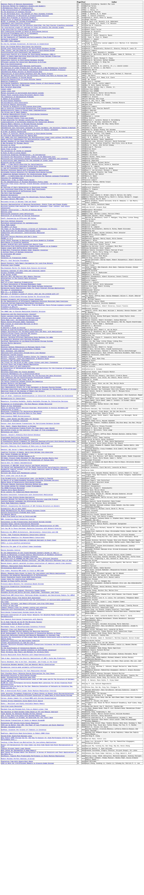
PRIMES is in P (7, 278)
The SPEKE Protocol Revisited (12, 570)
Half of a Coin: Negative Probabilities (17, 329)
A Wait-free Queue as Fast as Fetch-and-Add (18, 603)
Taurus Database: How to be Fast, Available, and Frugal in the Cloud (29, 773)
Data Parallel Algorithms (11, 101)
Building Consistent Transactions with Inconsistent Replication (27, 577)
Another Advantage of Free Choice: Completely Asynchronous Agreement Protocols (33, 81)
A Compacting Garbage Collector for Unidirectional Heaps (24, 202)
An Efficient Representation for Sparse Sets (19, 157)
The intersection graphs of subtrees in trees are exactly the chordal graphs (32, 31)
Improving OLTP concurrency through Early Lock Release (23, 411)
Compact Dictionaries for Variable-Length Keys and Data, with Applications (31, 386)
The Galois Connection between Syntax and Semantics (22, 445)
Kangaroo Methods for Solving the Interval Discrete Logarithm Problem (29, 583)
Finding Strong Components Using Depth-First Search (22, 820)
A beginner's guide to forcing (13, 382)
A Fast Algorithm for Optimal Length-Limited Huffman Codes (25, 139)
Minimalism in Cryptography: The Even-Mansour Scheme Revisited (26, 471)
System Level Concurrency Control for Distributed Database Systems (28, 56)
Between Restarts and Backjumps (13, 447)
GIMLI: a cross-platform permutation (15, 634)
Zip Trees (5, 703)
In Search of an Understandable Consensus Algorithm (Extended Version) (30, 561)
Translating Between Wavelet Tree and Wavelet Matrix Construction (28, 777)
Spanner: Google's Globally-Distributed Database (20, 507)
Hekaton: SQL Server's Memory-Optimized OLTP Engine (22, 525)
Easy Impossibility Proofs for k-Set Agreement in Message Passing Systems (31, 451)
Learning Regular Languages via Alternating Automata (22, 585)
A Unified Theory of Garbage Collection (17, 293)
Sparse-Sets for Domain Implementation (16, 540)
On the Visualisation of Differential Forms (18, 222)
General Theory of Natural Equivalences (17, 4)
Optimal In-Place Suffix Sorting (14, 679)
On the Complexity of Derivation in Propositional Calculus (25, 18)
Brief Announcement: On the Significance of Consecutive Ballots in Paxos (30, 740)
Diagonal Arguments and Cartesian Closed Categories (22, 349)
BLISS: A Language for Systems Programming (18, 25)
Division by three (8, 168)
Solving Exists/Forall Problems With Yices (18, 598)
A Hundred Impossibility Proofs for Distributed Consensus (24, 132)
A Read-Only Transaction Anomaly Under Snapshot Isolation (24, 291)
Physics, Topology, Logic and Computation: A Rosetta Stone (25, 418)
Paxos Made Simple (8, 262)
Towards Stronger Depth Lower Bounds (15, 876)
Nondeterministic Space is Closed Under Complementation (23, 128)
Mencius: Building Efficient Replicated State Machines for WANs (27, 393)
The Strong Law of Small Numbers (14, 130)
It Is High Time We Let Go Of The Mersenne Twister (21, 727)
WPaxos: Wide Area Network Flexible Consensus (19, 650)
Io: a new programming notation (13, 135)
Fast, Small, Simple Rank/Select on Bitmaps (18, 497)
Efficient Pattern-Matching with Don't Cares (19, 275)
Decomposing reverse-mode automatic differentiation (22, 780)
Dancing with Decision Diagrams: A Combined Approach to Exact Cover (28, 631)
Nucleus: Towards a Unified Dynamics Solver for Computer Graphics (28, 416)
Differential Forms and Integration (15, 391)
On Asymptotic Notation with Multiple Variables (20, 395)
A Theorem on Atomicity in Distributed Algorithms (21, 123)
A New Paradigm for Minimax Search (15, 166)
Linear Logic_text (8, 105)
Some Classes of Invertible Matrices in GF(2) (19, 377)
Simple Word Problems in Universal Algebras (18, 20)
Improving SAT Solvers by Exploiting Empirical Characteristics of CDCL (30, 614)
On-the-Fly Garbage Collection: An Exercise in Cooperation (25, 50)
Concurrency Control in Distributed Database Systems (22, 69)
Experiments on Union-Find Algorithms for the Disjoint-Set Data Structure (31, 438)
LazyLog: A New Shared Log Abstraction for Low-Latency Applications (28, 868)
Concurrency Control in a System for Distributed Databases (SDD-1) (28, 63)
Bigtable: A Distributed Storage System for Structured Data (25, 346)
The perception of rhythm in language (16, 175)
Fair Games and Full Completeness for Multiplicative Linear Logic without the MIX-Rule (36, 159)
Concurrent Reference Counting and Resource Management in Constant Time (30, 742)
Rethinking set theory (10, 504)
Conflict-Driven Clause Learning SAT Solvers (19, 389)
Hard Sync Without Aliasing (12, 257)
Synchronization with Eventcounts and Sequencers (20, 60)
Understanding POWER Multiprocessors (15, 485)
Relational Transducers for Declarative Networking (21, 480)
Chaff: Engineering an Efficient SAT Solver (18, 254)
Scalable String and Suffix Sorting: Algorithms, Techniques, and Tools (30, 692)
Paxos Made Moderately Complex (13, 587)
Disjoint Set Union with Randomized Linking (18, 552)
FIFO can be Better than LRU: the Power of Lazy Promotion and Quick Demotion (32, 848)
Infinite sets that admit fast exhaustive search (20, 371)
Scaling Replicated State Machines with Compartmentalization (25, 765)
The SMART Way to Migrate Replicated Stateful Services (23, 363)
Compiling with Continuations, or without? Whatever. (22, 712)
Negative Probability (9, 94)
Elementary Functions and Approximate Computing (20, 749)
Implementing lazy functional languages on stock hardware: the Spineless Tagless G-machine (38, 148)
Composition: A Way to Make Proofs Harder (18, 209)
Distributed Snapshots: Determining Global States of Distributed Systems (30, 96)
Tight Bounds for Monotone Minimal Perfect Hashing (21, 835)
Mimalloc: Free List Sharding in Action (17, 735)
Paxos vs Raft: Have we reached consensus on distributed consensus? (28, 760)
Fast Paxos (5, 327)
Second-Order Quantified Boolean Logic (16, 861)
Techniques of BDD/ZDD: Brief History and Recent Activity (24, 543)
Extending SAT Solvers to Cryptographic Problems (20, 407)
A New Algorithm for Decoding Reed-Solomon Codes (20, 269)
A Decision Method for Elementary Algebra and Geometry (23, 7)
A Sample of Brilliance (10, 114)
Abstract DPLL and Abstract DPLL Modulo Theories (20, 322)
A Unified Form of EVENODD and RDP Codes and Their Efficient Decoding (29, 652)
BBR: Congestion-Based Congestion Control (18, 606)
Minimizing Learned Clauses (12, 413)
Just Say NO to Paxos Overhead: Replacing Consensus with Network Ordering (31, 617)
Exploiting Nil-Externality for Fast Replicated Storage (23, 784)
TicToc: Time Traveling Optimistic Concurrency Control (23, 624)
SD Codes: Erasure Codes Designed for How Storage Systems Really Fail (29, 535)
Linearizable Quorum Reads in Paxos (15, 729)
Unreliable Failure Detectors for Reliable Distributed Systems (26, 200)
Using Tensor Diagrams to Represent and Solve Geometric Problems (27, 280)
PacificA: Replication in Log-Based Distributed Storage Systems (27, 398)
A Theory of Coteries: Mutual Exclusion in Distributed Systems (26, 155)
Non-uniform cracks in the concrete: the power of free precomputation (29, 502)
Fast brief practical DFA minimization (16, 458)
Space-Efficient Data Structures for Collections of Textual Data (27, 537)
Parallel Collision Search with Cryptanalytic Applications (25, 198)
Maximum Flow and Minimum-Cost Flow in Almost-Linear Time (24, 829)
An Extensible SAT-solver (11, 296)
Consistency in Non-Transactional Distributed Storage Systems (26, 609)
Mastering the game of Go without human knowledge (21, 638)
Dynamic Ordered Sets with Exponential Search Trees (22, 284)
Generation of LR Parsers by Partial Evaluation (20, 251)
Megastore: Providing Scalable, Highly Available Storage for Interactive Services (34, 468)
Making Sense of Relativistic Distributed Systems (21, 563)
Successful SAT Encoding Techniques (15, 420)
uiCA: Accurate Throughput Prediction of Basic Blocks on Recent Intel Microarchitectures (37, 811)
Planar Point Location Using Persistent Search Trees (22, 110)
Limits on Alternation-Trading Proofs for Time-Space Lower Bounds (28, 499)
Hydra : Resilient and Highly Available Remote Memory (23, 823)
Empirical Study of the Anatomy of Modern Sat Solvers (23, 456)
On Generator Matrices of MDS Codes (15, 99)
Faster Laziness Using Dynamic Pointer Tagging (20, 368)
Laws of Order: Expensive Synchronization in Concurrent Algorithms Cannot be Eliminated (37, 461)
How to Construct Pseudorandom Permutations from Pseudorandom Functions (30, 126)
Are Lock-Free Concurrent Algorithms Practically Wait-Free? (25, 517)
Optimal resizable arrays (11, 850)
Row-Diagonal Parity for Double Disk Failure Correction (23, 312)
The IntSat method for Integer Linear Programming (21, 567)
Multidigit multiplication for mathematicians (19, 260)
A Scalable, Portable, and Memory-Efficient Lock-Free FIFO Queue (27, 705)
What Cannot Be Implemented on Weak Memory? (18, 878)
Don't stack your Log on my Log (13, 555)
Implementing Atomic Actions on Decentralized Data (21, 83)
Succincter (5, 402)
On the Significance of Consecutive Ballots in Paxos (22, 757)
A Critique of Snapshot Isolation (14, 491)
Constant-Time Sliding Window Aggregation (18, 581)
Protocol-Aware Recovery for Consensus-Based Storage (22, 682)
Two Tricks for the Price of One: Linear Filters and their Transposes (29, 423)
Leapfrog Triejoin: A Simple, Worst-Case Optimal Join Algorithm (27, 528)
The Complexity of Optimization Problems (17, 112)
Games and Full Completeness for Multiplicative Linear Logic (25, 162)
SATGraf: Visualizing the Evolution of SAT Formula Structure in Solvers (30, 591)
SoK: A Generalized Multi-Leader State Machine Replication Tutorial (28, 808)
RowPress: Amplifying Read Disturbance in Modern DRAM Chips (25, 858)
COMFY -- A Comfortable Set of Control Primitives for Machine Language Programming (35, 205)
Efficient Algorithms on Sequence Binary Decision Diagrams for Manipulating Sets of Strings (38, 454)
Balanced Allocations (9, 227)
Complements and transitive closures (15, 27)
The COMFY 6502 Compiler (10, 47)
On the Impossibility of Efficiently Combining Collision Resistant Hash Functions (34, 351)
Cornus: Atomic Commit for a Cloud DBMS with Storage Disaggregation (28, 816)
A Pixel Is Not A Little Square (13, 177)
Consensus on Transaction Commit (14, 300)
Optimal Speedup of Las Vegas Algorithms (17, 164)
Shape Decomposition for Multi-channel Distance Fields (23, 596)
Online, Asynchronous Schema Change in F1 (18, 532)
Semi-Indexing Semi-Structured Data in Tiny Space (21, 482)
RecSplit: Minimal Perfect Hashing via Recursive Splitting (25, 738)
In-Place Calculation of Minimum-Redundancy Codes (21, 331)
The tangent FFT (7, 380)
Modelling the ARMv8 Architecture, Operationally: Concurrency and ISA (29, 621)
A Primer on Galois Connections (13, 153)
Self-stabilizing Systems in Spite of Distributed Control (24, 36)
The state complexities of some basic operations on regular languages (29, 150)
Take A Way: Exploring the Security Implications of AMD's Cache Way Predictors (33, 769)
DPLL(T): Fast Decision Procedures (15, 303)
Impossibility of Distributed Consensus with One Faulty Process (27, 85)
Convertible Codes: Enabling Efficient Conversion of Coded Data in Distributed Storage (36, 813)
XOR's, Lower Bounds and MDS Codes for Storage (20, 489)
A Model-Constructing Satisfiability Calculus (19, 513)
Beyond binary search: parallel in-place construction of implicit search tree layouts (36, 658)
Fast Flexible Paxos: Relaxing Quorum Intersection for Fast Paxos (28, 787)
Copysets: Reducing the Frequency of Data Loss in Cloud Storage (27, 520)
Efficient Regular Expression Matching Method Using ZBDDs (24, 565)
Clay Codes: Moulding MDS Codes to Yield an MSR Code (22, 667)
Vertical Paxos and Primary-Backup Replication (20, 425)
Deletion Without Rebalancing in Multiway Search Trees (23, 404)
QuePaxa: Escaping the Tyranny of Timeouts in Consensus (23, 853)
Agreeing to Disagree (9, 45)
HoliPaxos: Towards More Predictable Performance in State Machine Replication (33, 884)
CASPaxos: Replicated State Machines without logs (21, 661)
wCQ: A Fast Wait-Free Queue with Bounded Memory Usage (23, 837)
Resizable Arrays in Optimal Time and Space (18, 234)
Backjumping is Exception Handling (15, 282)
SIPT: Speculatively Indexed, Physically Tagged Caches (23, 690)
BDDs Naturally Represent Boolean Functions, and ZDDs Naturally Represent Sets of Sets (36, 655)
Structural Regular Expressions (13, 121)
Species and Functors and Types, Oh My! (17, 442)
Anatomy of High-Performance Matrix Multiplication (21, 384)
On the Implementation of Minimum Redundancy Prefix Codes (24, 211)
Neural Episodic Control (10, 642)
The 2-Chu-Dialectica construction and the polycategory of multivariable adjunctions (35, 701)
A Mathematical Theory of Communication (17, 9)
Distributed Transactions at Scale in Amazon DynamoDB (23, 842)
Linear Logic (6, 103)
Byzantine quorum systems (11, 189)
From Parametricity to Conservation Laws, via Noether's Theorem (27, 558)
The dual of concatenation (11, 338)
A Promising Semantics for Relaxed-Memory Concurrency (23, 628)
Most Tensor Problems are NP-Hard (14, 530)
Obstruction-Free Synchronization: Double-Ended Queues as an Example (29, 287)
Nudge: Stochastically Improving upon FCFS (18, 792)
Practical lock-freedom (10, 309)
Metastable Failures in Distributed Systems (18, 790)
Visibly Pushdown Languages (12, 318)
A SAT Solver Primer (9, 320)
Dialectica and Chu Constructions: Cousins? (18, 366)
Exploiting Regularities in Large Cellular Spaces (21, 92)
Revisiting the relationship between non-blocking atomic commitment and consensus (34, 184)
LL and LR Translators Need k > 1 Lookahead (18, 196)
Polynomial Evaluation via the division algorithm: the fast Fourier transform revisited (37, 29)
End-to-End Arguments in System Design (16, 90)
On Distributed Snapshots (11, 117)
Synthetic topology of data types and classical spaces (23, 315)
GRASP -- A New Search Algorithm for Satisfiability (22, 191)
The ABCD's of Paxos (9, 264)
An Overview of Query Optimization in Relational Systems (24, 218)
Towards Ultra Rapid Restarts (12, 572)
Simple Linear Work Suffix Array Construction (19, 289)
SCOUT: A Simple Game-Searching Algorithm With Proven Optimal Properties (30, 65)
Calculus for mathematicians (12, 207)
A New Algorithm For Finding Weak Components (19, 34)
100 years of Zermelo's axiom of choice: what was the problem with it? (30, 342)
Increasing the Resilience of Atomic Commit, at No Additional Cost (28, 182)
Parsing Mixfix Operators (11, 400)
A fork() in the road (9, 707)
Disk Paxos (5, 273)
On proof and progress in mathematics (16, 171)
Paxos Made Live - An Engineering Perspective (19, 373)
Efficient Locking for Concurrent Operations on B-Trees (23, 72)
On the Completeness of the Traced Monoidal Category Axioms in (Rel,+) (30, 646)
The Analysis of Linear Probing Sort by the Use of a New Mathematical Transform (33, 78)
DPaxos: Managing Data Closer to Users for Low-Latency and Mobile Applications (33, 670)
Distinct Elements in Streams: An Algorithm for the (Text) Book (27, 839)
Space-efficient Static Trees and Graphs (17, 137)
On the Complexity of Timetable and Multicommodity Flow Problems (27, 43)
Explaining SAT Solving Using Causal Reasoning (20, 846)
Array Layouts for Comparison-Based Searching (19, 574)
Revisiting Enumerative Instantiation (16, 685)
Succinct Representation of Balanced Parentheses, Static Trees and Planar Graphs (34, 238)
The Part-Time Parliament (11, 224)
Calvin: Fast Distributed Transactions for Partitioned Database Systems (30, 494)
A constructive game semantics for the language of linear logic (27, 187)
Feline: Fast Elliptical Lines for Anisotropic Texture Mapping (26, 229)
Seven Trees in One (8, 173)
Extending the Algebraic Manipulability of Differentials (24, 672)
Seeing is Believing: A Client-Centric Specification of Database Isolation (31, 648)
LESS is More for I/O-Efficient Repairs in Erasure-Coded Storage (27, 893)
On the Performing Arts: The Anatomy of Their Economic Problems (27, 16)
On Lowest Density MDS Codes (12, 231)
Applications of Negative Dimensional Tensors (19, 22)
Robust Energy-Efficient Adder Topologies (18, 375)
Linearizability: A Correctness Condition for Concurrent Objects (27, 141)
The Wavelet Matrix (8, 601)
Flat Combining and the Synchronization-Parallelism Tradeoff (25, 440)
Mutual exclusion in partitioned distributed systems (22, 108)
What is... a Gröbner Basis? (12, 340)
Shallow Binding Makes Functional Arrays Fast (19, 146)
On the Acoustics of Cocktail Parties (16, 13)
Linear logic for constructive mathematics (18, 677)
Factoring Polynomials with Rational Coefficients (21, 76)
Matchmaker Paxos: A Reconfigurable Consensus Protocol (23, 732)
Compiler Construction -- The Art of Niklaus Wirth (21, 244)
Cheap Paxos (5, 298)
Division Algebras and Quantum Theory (16, 449)
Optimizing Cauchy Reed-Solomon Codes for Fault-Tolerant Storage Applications (33, 336)
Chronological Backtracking (12, 663)
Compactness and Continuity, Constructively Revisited (23, 271)
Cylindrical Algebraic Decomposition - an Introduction (23, 180)
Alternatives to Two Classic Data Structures (19, 324)
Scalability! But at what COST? (13, 594)
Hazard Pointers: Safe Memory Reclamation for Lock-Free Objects (27, 307)
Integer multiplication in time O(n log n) (18, 751)
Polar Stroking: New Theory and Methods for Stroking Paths (25, 762)
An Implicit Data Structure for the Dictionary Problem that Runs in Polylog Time (34, 87)
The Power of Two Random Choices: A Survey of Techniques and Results (29, 266)
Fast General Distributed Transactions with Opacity (22, 724)
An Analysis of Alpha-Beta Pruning (15, 40)
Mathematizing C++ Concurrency (13, 465)
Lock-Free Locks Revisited (11, 826)
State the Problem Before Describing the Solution (21, 54)
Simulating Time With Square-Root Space (17, 891)
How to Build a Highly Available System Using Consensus (23, 193)
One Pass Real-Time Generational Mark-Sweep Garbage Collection (26, 333)
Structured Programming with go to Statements (19, 38)
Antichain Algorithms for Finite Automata (18, 433)
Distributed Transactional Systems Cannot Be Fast (21, 715)
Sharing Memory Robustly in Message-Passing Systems (22, 144)
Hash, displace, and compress (12, 409)
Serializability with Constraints (14, 119)
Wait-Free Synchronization (11, 74)
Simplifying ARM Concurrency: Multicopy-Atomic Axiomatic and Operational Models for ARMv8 (38, 695)
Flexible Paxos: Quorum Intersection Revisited (20, 612)
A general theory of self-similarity (15, 427)
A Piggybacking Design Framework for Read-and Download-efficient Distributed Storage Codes (38, 515)
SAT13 (3, 688)
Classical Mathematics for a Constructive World (20, 436)
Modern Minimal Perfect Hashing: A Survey (18, 887)
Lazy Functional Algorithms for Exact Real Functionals (23, 220)
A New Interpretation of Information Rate (18, 11)
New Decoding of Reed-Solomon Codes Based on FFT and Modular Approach (29, 832)
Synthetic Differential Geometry (14, 360)
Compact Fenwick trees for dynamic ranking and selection (24, 710)
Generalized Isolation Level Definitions (17, 249)
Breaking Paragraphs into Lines (13, 67)
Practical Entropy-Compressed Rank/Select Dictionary (22, 353)
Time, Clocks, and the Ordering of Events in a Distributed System (28, 58)
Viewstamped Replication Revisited (15, 510)
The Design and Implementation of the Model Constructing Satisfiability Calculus (34, 546)
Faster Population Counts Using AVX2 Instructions (21, 674)
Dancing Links (6, 246)
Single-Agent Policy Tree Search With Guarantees (20, 698)
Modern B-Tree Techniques (11, 473)
